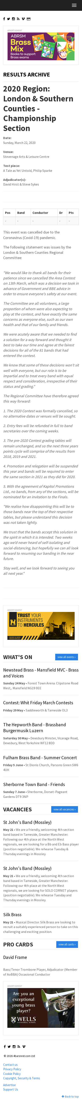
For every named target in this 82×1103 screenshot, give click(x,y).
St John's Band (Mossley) (27, 822)
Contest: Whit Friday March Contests (38, 703)
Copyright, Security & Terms (21, 1078)
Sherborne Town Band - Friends (34, 784)
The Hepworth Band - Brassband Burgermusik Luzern (34, 727)
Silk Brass (12, 914)
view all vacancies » (65, 809)
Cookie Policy (12, 1074)
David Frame (15, 957)
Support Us (10, 1089)
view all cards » (67, 944)
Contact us (10, 1065)
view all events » (67, 657)
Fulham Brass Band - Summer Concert (40, 757)
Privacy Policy (12, 1069)
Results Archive (26, 74)
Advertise (9, 1085)
